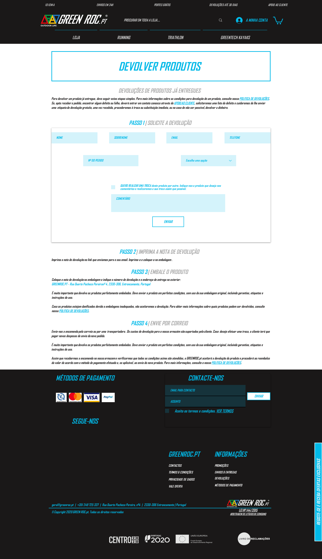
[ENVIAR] (168, 221)
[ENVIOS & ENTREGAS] (230, 472)
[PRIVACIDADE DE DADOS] (187, 479)
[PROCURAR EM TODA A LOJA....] (165, 20)
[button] (278, 20)
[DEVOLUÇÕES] (230, 478)
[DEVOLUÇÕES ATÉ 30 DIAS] (223, 4)
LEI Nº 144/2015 (248, 510)
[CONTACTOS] (184, 465)
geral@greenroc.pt (62, 505)
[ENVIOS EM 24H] (105, 4)
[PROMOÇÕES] (230, 465)
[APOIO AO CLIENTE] (277, 4)
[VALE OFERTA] (184, 486)
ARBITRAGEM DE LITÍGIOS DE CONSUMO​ (248, 513)
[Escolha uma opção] (208, 160)
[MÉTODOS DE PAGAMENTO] (234, 485)
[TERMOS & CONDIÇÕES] (185, 472)
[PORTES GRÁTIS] (162, 4)
